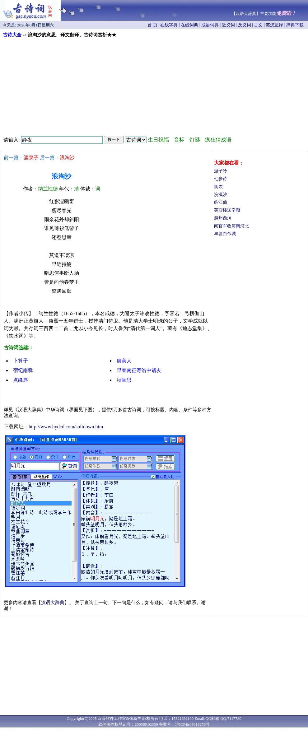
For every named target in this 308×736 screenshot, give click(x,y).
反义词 (244, 25)
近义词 (228, 25)
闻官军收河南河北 (231, 226)
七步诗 (220, 178)
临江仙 (220, 202)
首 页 (152, 25)
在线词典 (189, 25)
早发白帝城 (225, 233)
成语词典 (210, 25)
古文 (258, 25)
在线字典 (169, 25)
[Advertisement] (154, 84)
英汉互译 (274, 25)
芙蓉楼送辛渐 (227, 210)
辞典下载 (295, 25)
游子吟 (220, 171)
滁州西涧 (222, 218)
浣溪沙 (220, 194)
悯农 (218, 186)
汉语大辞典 (52, 602)
